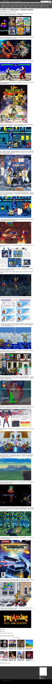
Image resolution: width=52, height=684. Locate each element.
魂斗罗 (37, 5)
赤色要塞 (33, 5)
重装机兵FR (46, 5)
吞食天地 (9, 5)
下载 (16, 1)
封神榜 (22, 5)
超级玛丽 (41, 5)
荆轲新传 (25, 5)
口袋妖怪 (17, 5)
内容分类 (4, 635)
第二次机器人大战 (4, 5)
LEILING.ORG (4, 680)
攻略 (18, 1)
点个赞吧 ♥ (17, 637)
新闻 (13, 1)
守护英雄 (8, 635)
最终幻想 (13, 5)
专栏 (20, 1)
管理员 (3, 633)
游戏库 (12, 635)
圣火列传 (29, 5)
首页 (11, 1)
